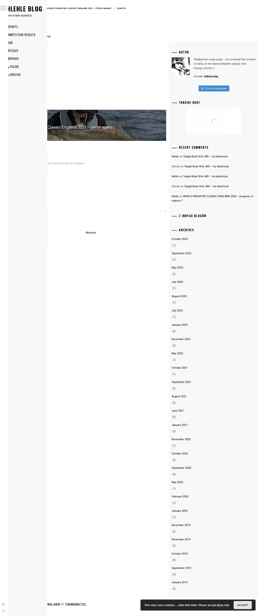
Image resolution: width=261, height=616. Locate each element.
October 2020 (199, 458)
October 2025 (199, 243)
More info (223, 605)
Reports (19, 27)
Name (62, 211)
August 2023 (198, 300)
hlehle (101, 36)
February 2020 (199, 500)
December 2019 (200, 529)
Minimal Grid (105, 608)
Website (128, 229)
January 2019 (199, 586)
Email (61, 229)
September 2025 (200, 257)
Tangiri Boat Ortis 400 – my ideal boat (224, 160)
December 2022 (200, 343)
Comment (64, 168)
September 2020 (200, 472)
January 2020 (199, 515)
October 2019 (199, 558)
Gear (17, 43)
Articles (19, 51)
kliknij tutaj (208, 80)
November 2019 (200, 543)
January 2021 (199, 429)
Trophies (20, 58)
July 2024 (196, 286)
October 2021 (199, 372)
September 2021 (200, 386)
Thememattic (129, 608)
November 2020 (200, 443)
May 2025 (196, 272)
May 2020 (196, 486)
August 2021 (198, 400)
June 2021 (197, 415)
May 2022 (196, 357)
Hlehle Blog (32, 8)
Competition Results (28, 35)
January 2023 (199, 329)
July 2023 (196, 315)
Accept (242, 605)
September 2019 (200, 572)
